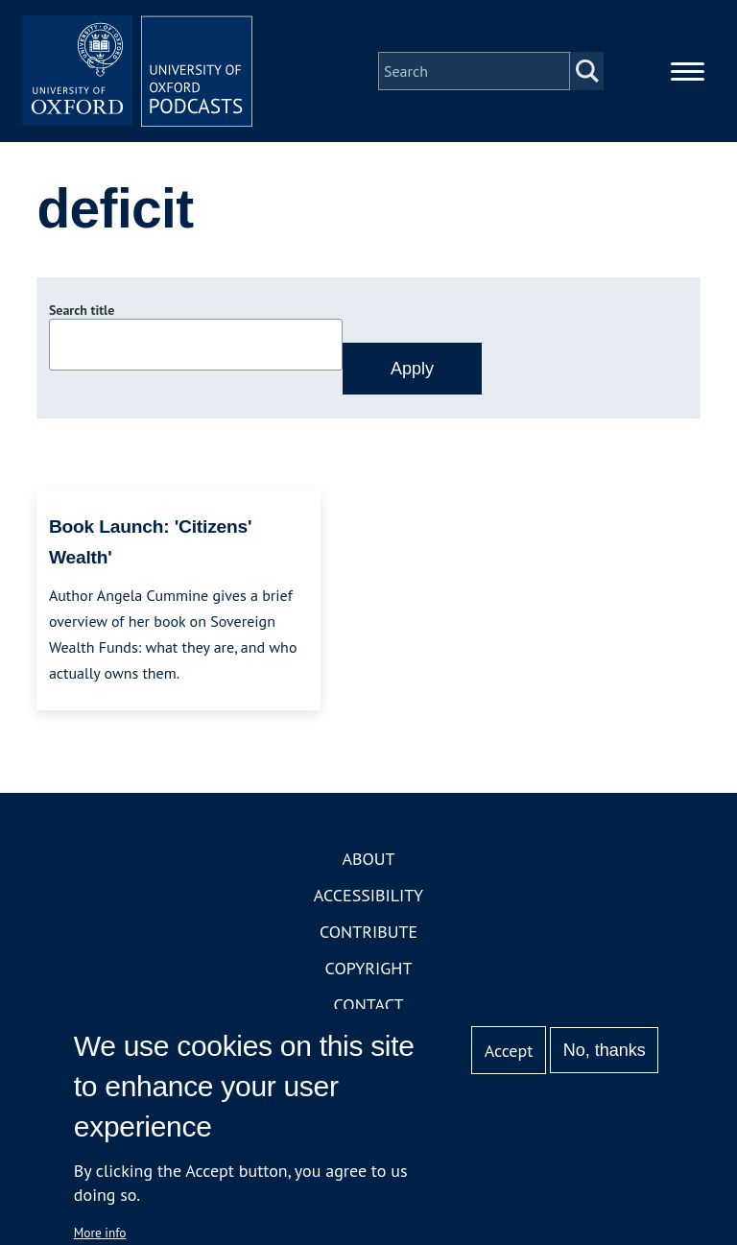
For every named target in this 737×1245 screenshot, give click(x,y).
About (368, 859)
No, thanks (604, 1050)
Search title (81, 310)
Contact (369, 1005)
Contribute (368, 932)
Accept (509, 1051)
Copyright (369, 968)
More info (100, 1232)
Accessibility (368, 895)
